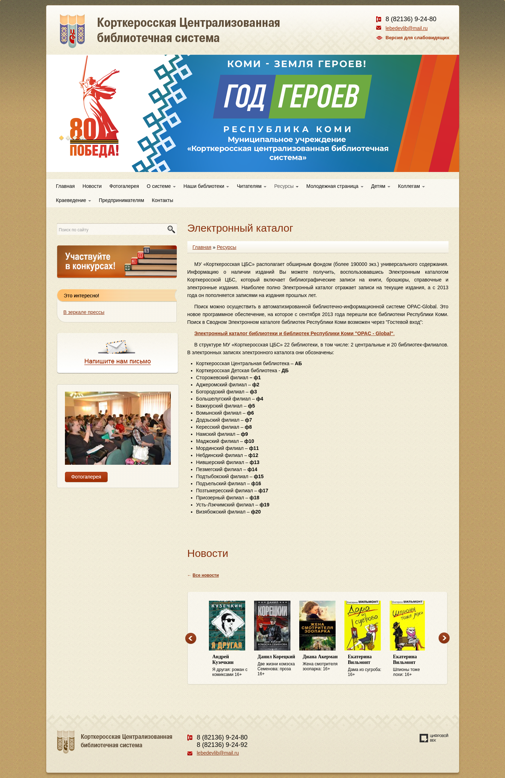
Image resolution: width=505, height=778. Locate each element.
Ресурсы (286, 186)
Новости (92, 186)
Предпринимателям (121, 200)
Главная (65, 186)
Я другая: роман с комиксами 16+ (231, 665)
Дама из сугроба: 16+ (367, 665)
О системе (161, 186)
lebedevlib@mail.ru (407, 28)
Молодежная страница (334, 186)
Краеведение (73, 200)
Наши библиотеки (206, 186)
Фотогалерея (124, 186)
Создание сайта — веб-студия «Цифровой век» (434, 738)
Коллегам (411, 186)
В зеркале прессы (84, 312)
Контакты (162, 200)
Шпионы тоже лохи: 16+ (412, 665)
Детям (380, 186)
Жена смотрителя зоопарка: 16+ (322, 662)
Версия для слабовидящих (418, 37)
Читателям (251, 186)
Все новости (206, 575)
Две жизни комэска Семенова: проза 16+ (277, 665)
